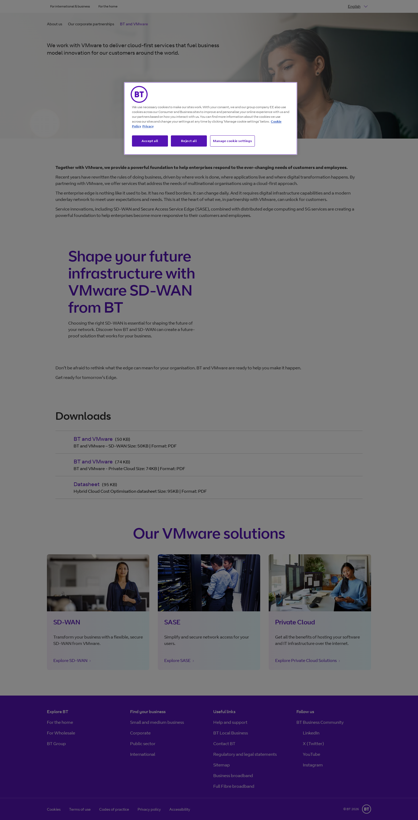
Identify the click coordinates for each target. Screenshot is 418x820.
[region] (210, 118)
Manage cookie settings (232, 141)
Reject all (189, 141)
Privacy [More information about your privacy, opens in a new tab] (148, 126)
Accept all (150, 141)
